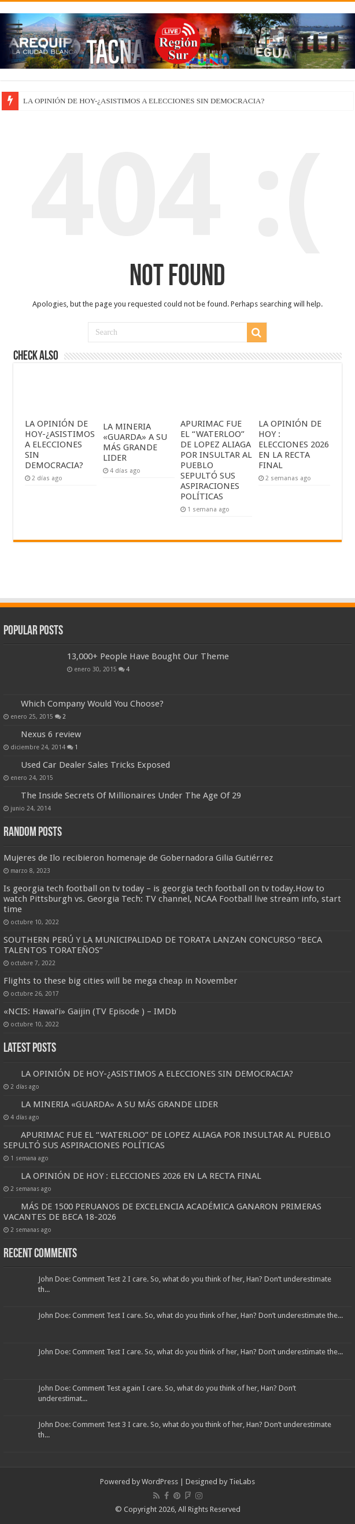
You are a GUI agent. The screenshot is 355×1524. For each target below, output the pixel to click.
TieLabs (242, 1481)
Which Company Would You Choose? (92, 703)
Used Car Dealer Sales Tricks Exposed (95, 765)
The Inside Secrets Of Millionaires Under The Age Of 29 (131, 795)
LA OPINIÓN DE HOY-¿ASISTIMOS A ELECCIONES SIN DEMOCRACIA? (143, 100)
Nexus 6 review (51, 734)
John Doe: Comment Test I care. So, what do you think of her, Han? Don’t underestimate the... (190, 1315)
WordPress (160, 1481)
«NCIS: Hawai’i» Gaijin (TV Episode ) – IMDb (89, 1011)
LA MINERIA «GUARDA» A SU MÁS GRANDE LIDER (135, 442)
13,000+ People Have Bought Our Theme (148, 656)
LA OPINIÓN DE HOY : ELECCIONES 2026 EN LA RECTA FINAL (293, 444)
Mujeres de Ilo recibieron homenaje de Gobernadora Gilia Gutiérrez (138, 858)
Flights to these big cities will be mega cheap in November (120, 981)
